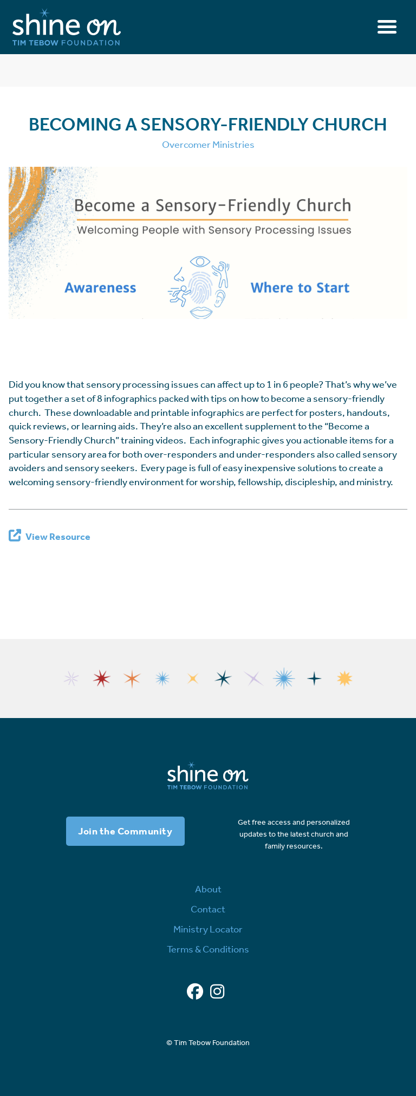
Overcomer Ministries (208, 145)
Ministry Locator (208, 929)
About (208, 889)
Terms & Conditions (208, 949)
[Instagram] (217, 992)
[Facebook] (195, 992)
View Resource (57, 537)
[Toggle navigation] (387, 27)
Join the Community (125, 831)
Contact (208, 909)
